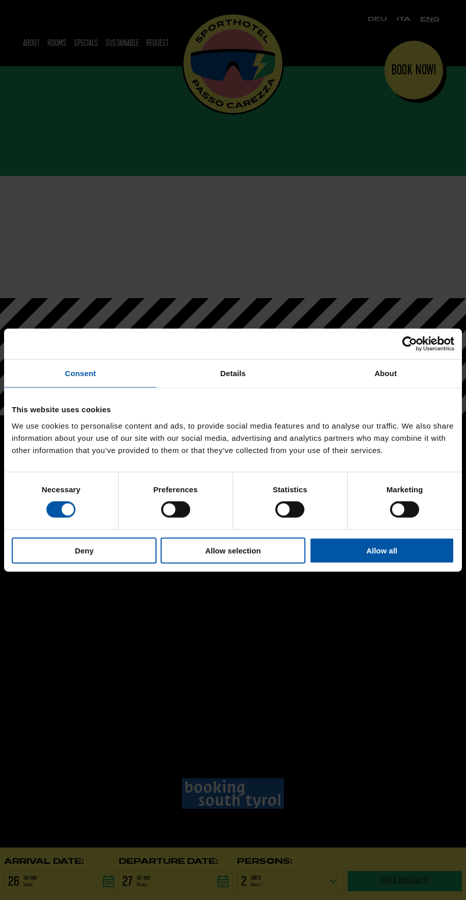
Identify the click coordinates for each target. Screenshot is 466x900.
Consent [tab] (80, 373)
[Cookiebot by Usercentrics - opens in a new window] (409, 344)
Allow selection (233, 550)
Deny (84, 550)
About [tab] (385, 373)
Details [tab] (233, 373)
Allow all (381, 550)
